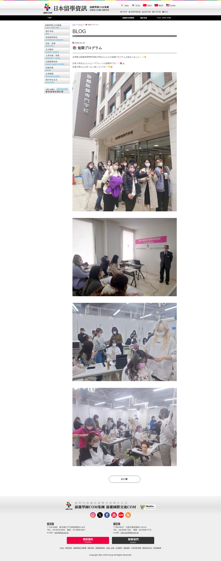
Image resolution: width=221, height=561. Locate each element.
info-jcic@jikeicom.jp (130, 533)
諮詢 (165, 12)
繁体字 (161, 5)
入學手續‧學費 (136, 548)
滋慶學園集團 (135, 12)
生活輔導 (119, 548)
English (172, 5)
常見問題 (156, 12)
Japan (126, 5)
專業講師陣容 (100, 548)
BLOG (80, 25)
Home (62, 548)
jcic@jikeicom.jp (61, 533)
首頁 (74, 25)
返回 (124, 479)
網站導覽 (146, 12)
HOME (123, 12)
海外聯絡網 (157, 548)
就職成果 (126, 548)
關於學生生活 (147, 548)
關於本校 (91, 548)
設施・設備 (110, 548)
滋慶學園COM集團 (79, 548)
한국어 (138, 5)
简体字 (149, 5)
